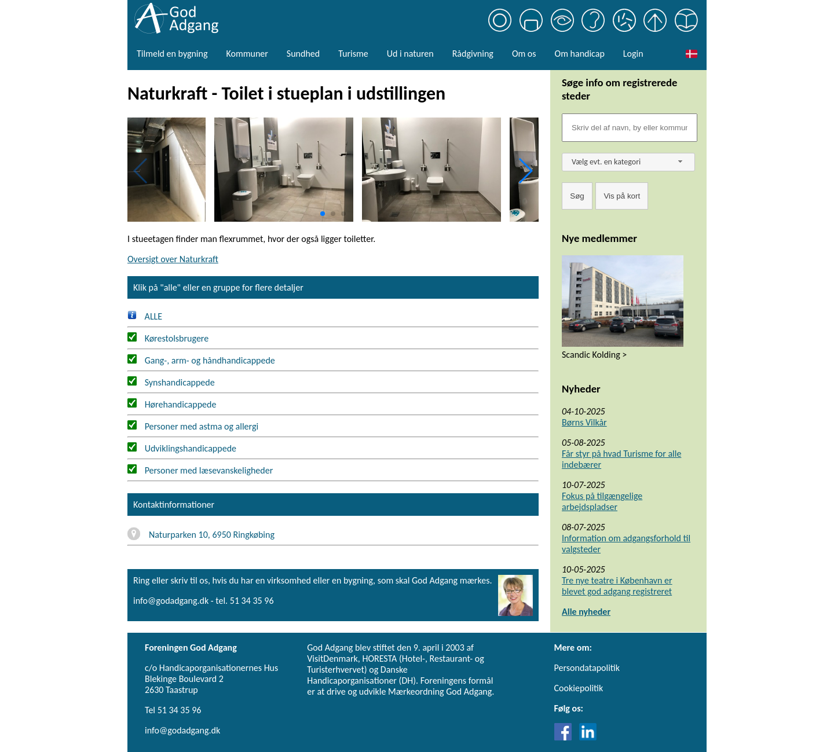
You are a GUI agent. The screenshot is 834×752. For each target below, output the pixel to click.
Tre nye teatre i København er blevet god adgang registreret (617, 586)
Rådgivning (472, 53)
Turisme (353, 53)
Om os (524, 53)
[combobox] (628, 162)
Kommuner (247, 53)
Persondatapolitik (587, 667)
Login (633, 53)
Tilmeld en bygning (172, 53)
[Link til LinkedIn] (588, 737)
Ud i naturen (410, 53)
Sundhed (303, 53)
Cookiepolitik (578, 688)
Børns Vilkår (584, 422)
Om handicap (580, 53)
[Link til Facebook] (565, 737)
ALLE (144, 316)
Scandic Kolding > (594, 354)
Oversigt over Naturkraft (172, 259)
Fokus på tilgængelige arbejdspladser (602, 501)
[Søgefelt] (629, 127)
